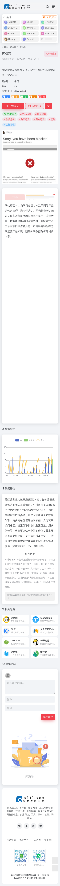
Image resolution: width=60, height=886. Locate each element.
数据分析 (43, 210)
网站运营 (10, 205)
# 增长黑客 (40, 114)
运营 (17, 216)
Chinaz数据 (30, 510)
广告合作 (36, 840)
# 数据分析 (9, 119)
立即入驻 (49, 17)
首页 (6, 47)
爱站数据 (14, 510)
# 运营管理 (9, 124)
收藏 (51, 53)
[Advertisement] (30, 330)
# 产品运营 (25, 114)
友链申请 (11, 840)
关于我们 (48, 840)
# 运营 (52, 119)
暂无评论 (10, 663)
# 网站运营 (39, 119)
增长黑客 (30, 216)
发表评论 (48, 716)
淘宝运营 (25, 210)
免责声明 (23, 840)
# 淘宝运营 (24, 119)
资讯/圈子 (14, 47)
